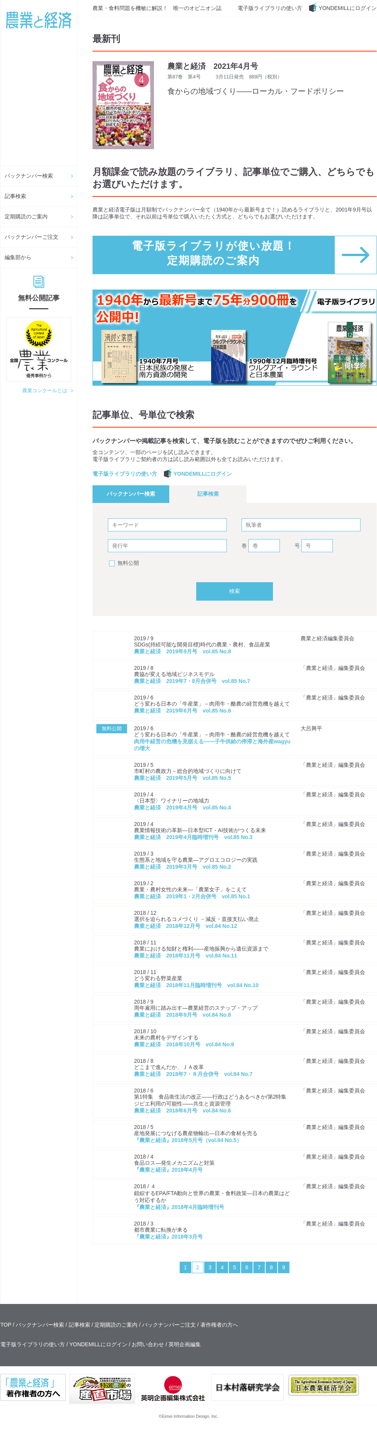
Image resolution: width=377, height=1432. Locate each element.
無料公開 (128, 563)
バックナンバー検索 (29, 176)
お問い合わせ (148, 1344)
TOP (5, 1325)
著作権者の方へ (219, 1325)
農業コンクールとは (44, 390)
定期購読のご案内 (26, 216)
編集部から (18, 257)
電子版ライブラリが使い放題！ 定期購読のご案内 (214, 253)
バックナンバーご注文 (31, 237)
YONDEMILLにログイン (348, 8)
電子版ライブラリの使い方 (270, 8)
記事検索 (15, 196)
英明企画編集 (185, 1344)
